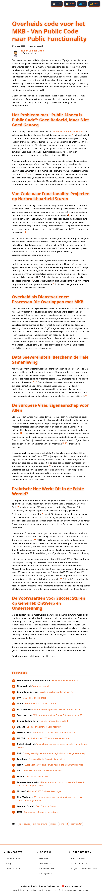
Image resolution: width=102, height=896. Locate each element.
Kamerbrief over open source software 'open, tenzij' (56, 709)
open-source (24, 824)
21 (35, 539)
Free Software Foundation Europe (68, 131)
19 (18, 506)
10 (33, 382)
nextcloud (63, 824)
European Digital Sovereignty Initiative (47, 759)
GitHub (43, 859)
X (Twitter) (46, 869)
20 (42, 513)
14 (21, 433)
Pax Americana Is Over (37, 776)
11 (36, 382)
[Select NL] (81, 4)
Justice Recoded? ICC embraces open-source (48, 738)
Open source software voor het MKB (44, 726)
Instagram (45, 874)
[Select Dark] (94, 4)
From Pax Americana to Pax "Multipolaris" (42, 770)
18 (50, 466)
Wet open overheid (41, 686)
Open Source (78, 859)
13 (86, 395)
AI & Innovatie (79, 864)
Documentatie (13, 859)
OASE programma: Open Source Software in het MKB (57, 715)
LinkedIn (45, 864)
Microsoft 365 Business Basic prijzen (45, 791)
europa (53, 824)
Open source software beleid (54, 721)
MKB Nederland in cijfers (34, 697)
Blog (8, 864)
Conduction (13, 869)
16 (63, 443)
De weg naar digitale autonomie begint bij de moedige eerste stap (54, 753)
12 (67, 385)
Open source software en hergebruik (40, 812)
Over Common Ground (46, 806)
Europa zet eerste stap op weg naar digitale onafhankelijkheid (54, 764)
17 (66, 443)
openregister (76, 824)
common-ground (40, 824)
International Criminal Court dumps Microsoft (54, 732)
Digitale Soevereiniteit (85, 869)
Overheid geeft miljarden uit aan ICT (57, 692)
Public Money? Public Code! (65, 680)
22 (61, 578)
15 (23, 433)
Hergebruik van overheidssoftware (41, 703)
